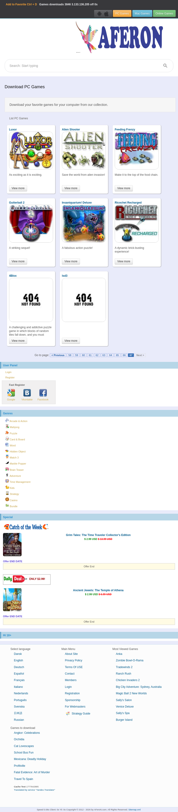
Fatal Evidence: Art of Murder (32, 772)
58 (69, 355)
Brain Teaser (14, 469)
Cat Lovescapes (24, 746)
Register (10, 377)
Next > (140, 355)
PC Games (122, 13)
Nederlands (21, 693)
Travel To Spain (23, 779)
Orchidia (19, 739)
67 (131, 355)
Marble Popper (15, 463)
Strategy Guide (77, 714)
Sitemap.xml (134, 809)
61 (90, 355)
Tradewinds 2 (124, 667)
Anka (119, 654)
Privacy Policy (73, 660)
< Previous (57, 355)
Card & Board (15, 439)
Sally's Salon (124, 700)
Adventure (13, 475)
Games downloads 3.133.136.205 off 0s (52, 4)
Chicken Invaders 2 (128, 680)
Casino (11, 499)
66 (124, 355)
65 (117, 355)
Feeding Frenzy (125, 129)
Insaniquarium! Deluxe (77, 202)
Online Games (164, 13)
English (18, 660)
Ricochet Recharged (128, 202)
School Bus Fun (24, 752)
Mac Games (142, 13)
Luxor (13, 129)
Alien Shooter (71, 129)
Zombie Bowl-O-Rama (129, 660)
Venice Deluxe (125, 706)
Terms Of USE (74, 667)
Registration (72, 693)
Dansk (18, 654)
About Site (71, 654)
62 (97, 355)
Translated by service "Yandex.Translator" (34, 790)
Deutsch (19, 667)
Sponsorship (72, 700)
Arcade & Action (16, 420)
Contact (69, 673)
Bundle (11, 505)
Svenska (19, 706)
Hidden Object (15, 451)
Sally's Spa (123, 713)
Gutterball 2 (17, 202)
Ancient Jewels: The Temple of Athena (98, 590)
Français (19, 680)
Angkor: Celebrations (27, 732)
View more (18, 188)
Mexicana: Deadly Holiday (30, 759)
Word (10, 445)
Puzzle (11, 433)
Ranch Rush (123, 673)
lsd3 (64, 275)
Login (8, 372)
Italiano (18, 687)
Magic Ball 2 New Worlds (131, 693)
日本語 (18, 713)
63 (103, 355)
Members (70, 680)
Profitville (19, 765)
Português (20, 700)
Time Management (17, 481)
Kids (10, 487)
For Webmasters (75, 706)
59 (76, 355)
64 (110, 355)
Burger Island (124, 719)
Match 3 (12, 457)
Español (19, 673)
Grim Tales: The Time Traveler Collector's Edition (98, 535)
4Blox (13, 275)
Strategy (12, 493)
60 (83, 355)
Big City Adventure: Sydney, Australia (139, 687)
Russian (19, 719)
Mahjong (12, 426)
